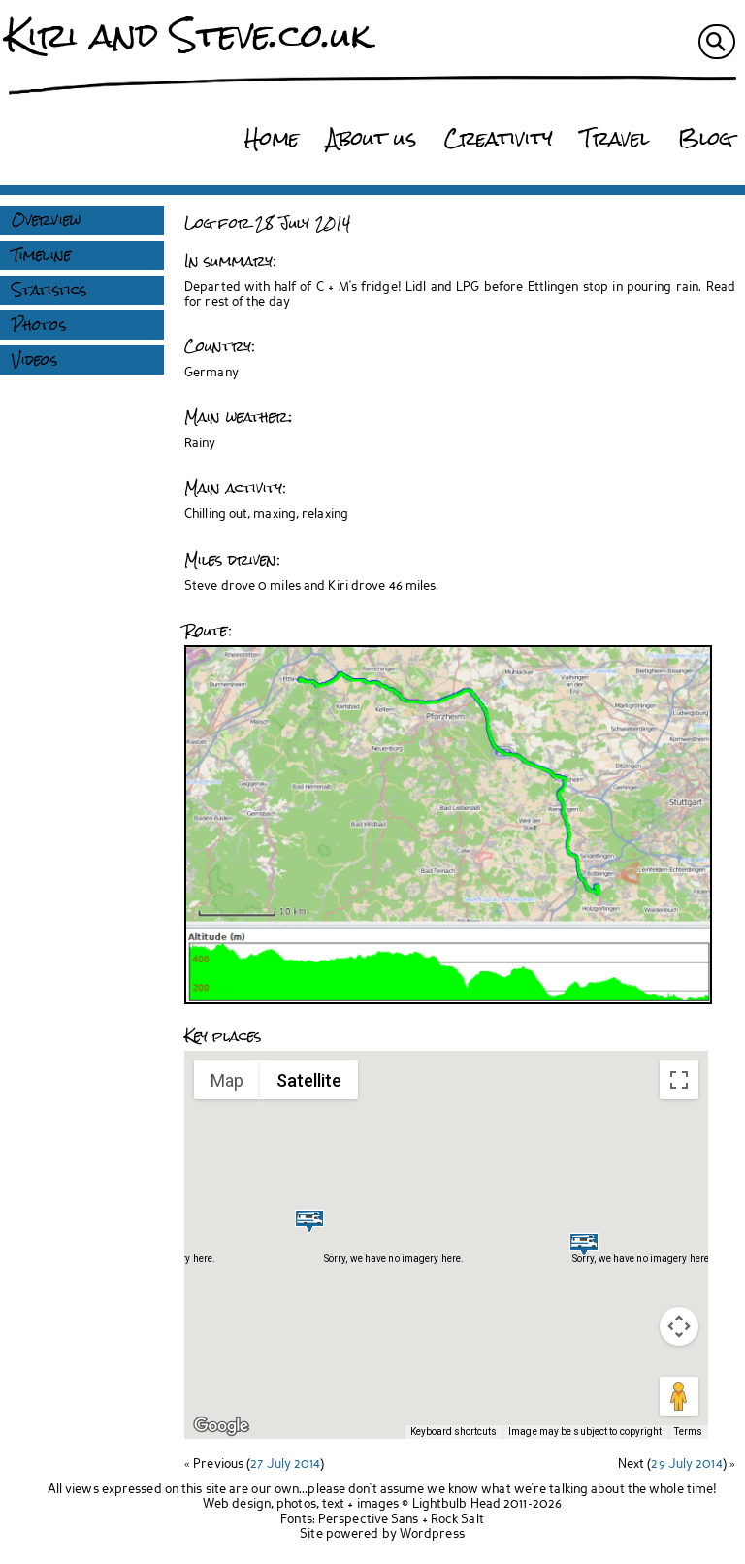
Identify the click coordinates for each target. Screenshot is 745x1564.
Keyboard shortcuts (453, 1431)
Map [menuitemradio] (227, 1080)
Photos (39, 325)
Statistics (49, 290)
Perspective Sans (368, 1520)
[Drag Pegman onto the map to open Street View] (679, 1396)
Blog (705, 138)
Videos (34, 360)
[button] (309, 1221)
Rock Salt (457, 1520)
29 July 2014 (686, 1464)
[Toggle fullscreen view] (679, 1079)
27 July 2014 (285, 1464)
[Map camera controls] (679, 1326)
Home (271, 138)
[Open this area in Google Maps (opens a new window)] (221, 1426)
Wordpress (432, 1534)
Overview (46, 220)
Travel (615, 138)
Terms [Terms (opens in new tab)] (688, 1431)
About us (371, 138)
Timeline (41, 255)
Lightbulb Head (456, 1504)
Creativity (498, 138)
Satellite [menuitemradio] (308, 1080)
